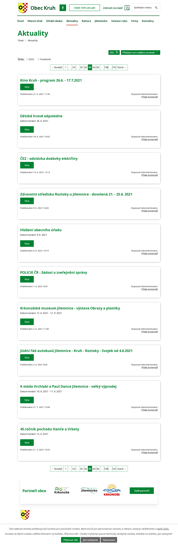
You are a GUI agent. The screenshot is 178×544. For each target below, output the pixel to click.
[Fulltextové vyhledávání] (146, 7)
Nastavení (109, 539)
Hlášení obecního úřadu (41, 229)
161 (114, 67)
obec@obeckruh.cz (142, 518)
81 (82, 67)
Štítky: (21, 59)
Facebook (45, 59)
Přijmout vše (70, 539)
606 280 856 (107, 518)
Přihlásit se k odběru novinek (140, 52)
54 (73, 67)
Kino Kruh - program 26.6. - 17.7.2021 (51, 80)
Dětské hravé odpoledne (41, 116)
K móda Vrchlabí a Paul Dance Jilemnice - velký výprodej (68, 386)
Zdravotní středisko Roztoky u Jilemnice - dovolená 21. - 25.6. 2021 (76, 194)
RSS (114, 52)
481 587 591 (107, 515)
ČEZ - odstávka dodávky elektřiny (49, 158)
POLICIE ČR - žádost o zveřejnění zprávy (53, 272)
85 (98, 67)
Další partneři (141, 490)
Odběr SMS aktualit (84, 7)
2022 (31, 59)
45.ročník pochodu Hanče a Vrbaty (49, 429)
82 (86, 67)
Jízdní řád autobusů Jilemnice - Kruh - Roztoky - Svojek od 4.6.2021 (76, 350)
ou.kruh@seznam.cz (142, 515)
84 (94, 67)
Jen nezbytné (90, 539)
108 (106, 67)
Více (27, 87)
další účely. (163, 528)
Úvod (21, 40)
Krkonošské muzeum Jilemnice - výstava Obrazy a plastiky (70, 308)
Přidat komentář (149, 96)
